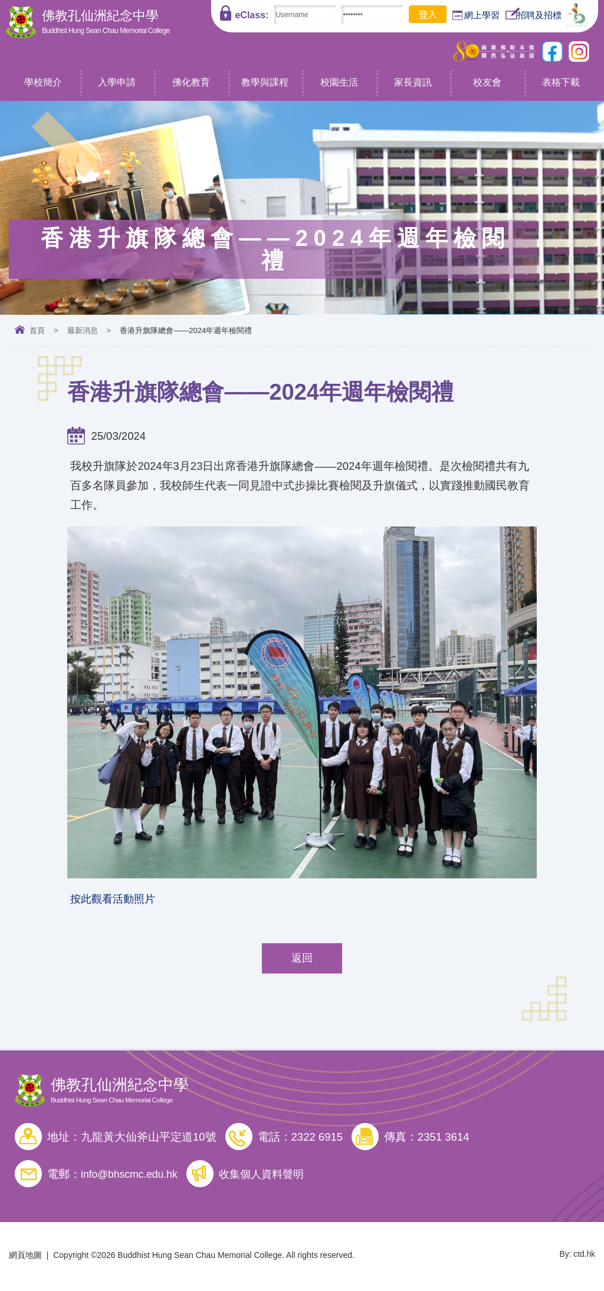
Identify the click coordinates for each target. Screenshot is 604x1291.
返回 (302, 960)
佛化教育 (191, 82)
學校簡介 (43, 82)
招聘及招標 (533, 13)
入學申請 (117, 82)
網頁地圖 (25, 1257)
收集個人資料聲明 (269, 1176)
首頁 (37, 330)
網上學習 (476, 15)
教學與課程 (264, 82)
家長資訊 (413, 82)
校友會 (487, 82)
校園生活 (339, 82)
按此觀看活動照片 (115, 900)
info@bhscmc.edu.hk (132, 1176)
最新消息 (82, 330)
